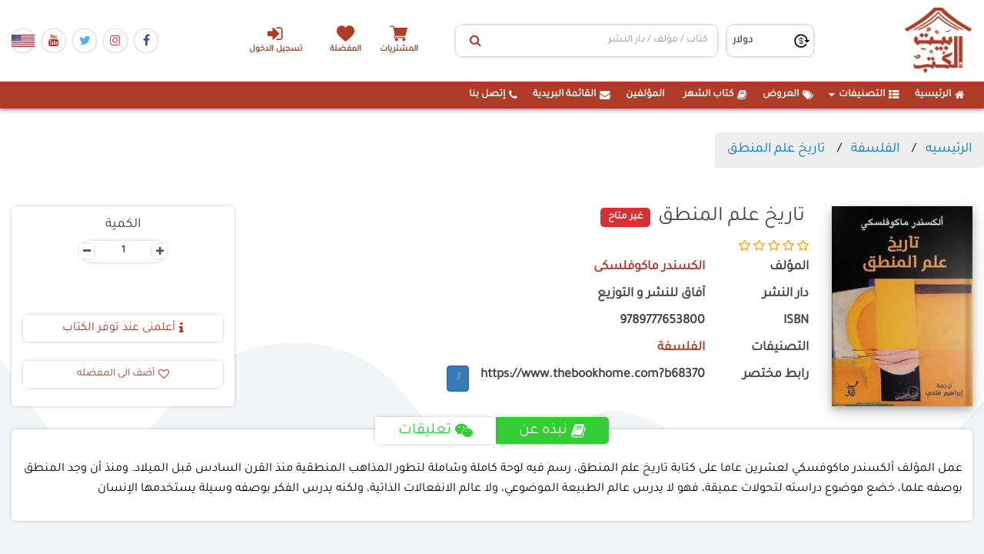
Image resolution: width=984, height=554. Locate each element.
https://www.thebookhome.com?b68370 (592, 375)
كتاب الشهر (715, 94)
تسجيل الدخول (275, 39)
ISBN (796, 321)
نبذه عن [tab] (552, 431)
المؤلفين (645, 94)
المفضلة (346, 49)
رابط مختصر (776, 375)
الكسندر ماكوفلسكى (649, 267)
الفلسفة (875, 149)
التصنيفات (864, 94)
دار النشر (786, 294)
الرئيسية (940, 94)
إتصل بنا (493, 94)
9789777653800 (662, 321)
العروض (788, 94)
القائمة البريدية (571, 94)
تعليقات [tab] (435, 431)
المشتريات (399, 49)
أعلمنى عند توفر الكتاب (123, 328)
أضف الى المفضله (123, 374)
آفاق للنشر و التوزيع (651, 294)
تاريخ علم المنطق (776, 149)
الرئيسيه (949, 149)
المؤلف (789, 267)
